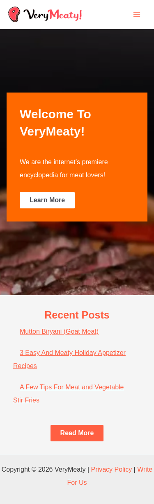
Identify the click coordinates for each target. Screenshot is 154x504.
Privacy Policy (111, 469)
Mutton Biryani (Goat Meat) (59, 331)
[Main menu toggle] (137, 14)
